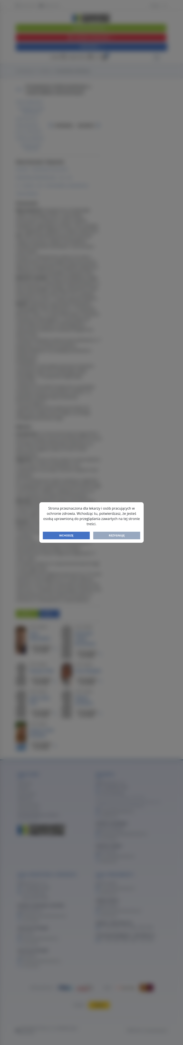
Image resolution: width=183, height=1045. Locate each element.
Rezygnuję (117, 535)
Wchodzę (66, 535)
